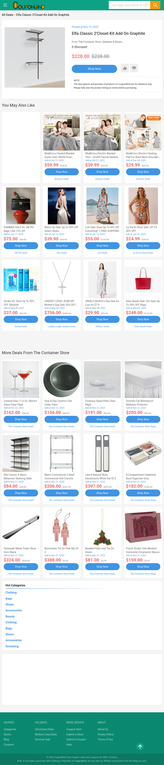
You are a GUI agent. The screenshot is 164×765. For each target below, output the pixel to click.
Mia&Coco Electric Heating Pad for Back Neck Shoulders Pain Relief (143, 157)
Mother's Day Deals (46, 734)
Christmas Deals (44, 729)
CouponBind (80, 761)
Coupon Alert (73, 729)
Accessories (14, 610)
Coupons (9, 744)
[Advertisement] (21, 147)
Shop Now (94, 69)
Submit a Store (74, 734)
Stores (7, 734)
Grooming (12, 646)
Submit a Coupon (76, 739)
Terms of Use (105, 739)
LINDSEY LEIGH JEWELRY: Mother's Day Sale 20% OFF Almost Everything (60, 305)
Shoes (10, 604)
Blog (6, 739)
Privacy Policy (106, 734)
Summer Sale (42, 739)
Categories (10, 729)
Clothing (11, 592)
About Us (103, 729)
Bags (9, 598)
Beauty (10, 616)
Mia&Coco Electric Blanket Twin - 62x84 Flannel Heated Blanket (101, 157)
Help (69, 744)
